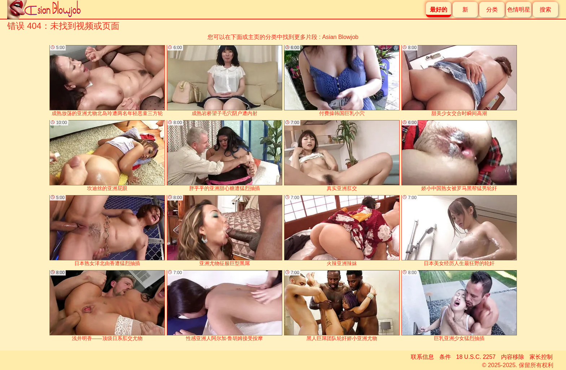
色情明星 (518, 9)
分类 (492, 9)
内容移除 (512, 357)
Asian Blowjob (340, 37)
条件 (445, 357)
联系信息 (422, 357)
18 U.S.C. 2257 (476, 357)
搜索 (545, 9)
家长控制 (541, 357)
